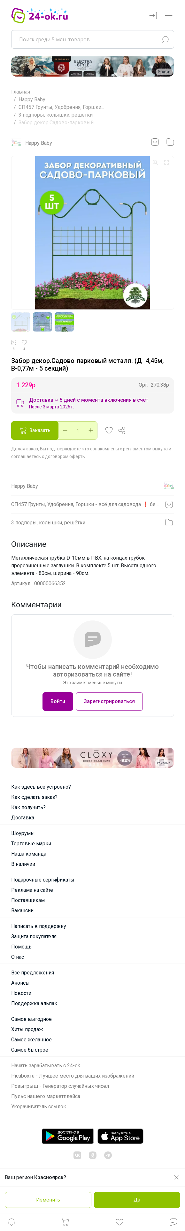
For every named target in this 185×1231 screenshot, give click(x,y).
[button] (11, 1224)
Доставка (22, 818)
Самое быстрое (29, 1050)
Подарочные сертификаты (42, 880)
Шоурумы (23, 833)
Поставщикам (28, 900)
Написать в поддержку (38, 926)
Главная (20, 92)
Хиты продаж (27, 1029)
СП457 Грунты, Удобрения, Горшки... (61, 107)
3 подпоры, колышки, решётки (56, 115)
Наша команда (28, 854)
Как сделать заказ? (34, 797)
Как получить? (28, 807)
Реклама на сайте (32, 890)
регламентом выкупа (145, 448)
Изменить (48, 1200)
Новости (21, 993)
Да (137, 1200)
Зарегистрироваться (109, 701)
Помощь (21, 947)
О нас (17, 957)
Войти (57, 701)
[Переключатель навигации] (168, 15)
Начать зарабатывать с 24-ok (45, 1066)
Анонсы (20, 983)
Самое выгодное (31, 1019)
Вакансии (22, 910)
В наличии (23, 864)
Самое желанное (31, 1040)
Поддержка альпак (34, 1003)
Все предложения (32, 973)
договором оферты (65, 456)
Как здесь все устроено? (41, 787)
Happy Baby (32, 99)
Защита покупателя (34, 936)
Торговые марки (31, 844)
